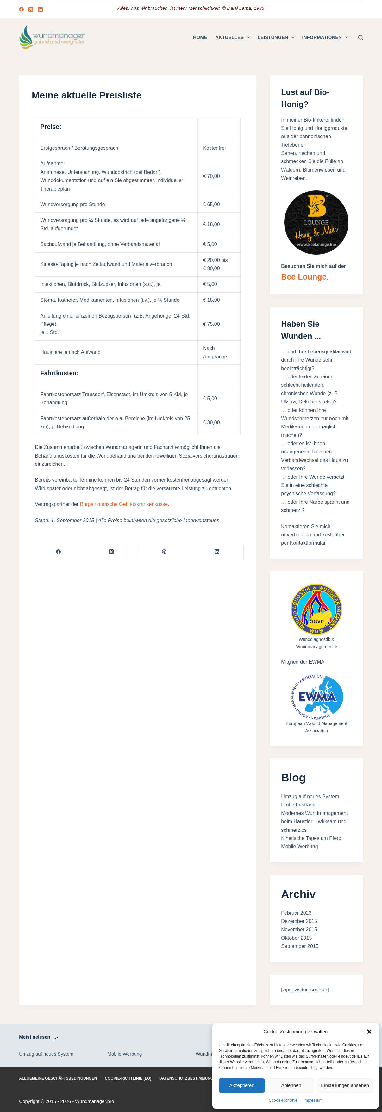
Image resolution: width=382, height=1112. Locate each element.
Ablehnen (291, 1085)
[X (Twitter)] (30, 9)
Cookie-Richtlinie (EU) (128, 1078)
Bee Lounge (303, 276)
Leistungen (277, 37)
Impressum (313, 1100)
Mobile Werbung (299, 846)
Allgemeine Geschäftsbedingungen (58, 1078)
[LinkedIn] (40, 9)
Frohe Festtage (298, 804)
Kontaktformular (308, 543)
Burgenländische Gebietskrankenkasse (124, 504)
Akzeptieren (241, 1085)
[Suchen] (360, 37)
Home (200, 37)
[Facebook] (21, 9)
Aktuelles (233, 37)
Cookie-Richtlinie (283, 1100)
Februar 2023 (296, 913)
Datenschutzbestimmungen (189, 1078)
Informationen (326, 37)
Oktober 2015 (296, 938)
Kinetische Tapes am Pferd (311, 838)
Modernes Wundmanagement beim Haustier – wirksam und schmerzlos (314, 822)
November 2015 (299, 929)
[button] (369, 1031)
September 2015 (299, 946)
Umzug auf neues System (310, 796)
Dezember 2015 (299, 921)
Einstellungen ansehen (345, 1085)
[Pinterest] (164, 552)
